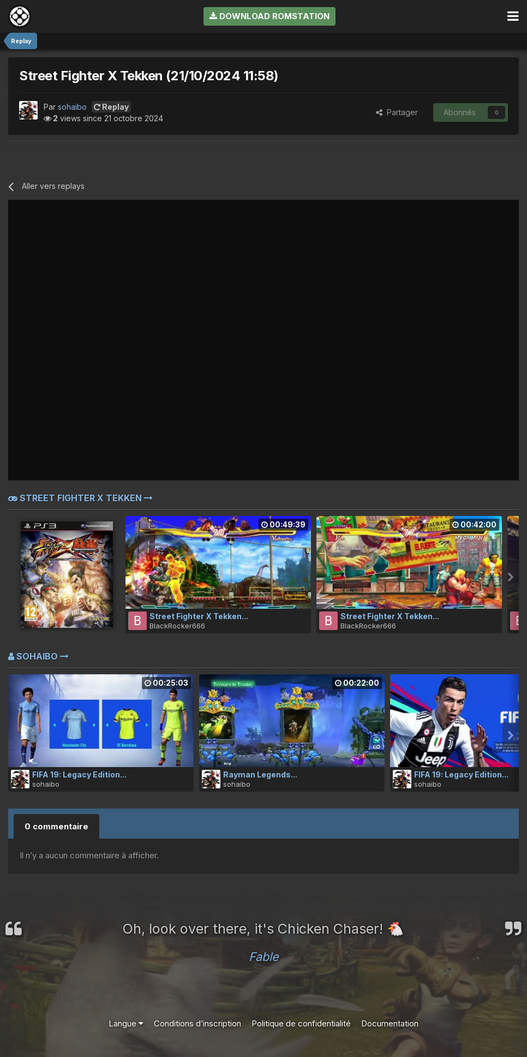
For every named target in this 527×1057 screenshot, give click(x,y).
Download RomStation (269, 16)
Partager (397, 112)
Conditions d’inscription (197, 1023)
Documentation (389, 1023)
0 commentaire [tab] (56, 826)
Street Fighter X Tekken (80, 497)
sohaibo (72, 106)
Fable (264, 956)
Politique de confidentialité (301, 1023)
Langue (126, 1023)
